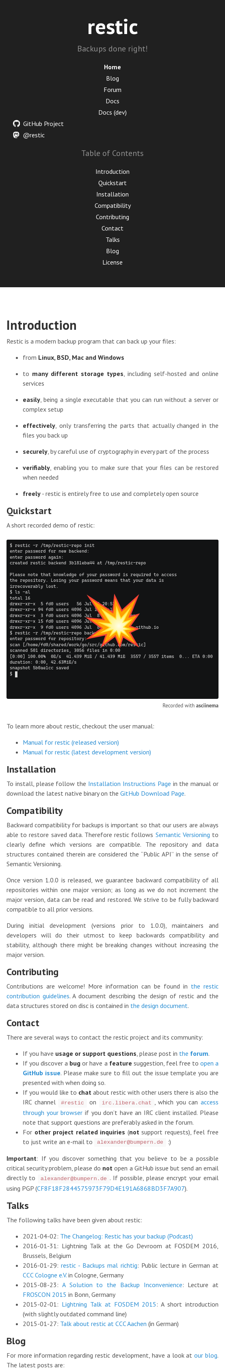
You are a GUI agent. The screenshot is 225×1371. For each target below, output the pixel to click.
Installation (112, 194)
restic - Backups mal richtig (99, 1265)
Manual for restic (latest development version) (87, 752)
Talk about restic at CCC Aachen (103, 1324)
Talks (113, 239)
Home (112, 67)
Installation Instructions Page (129, 783)
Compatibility (113, 205)
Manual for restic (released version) (71, 742)
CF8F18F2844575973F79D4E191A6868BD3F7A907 (111, 1188)
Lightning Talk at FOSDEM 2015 (109, 1304)
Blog (112, 78)
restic (112, 26)
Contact (112, 228)
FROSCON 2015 (45, 1294)
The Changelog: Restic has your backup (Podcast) (126, 1236)
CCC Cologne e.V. (45, 1275)
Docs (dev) (112, 112)
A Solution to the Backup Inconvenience (122, 1285)
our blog (205, 1355)
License (112, 262)
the (193, 1053)
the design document (159, 1006)
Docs (112, 101)
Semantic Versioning (183, 835)
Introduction (112, 171)
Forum (112, 89)
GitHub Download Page (152, 793)
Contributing (112, 217)
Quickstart (112, 183)
